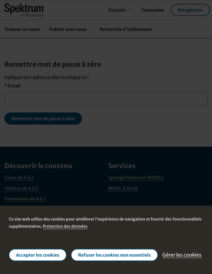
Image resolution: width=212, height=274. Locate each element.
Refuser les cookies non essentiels (114, 255)
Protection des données (65, 226)
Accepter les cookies (37, 255)
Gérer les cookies (182, 255)
